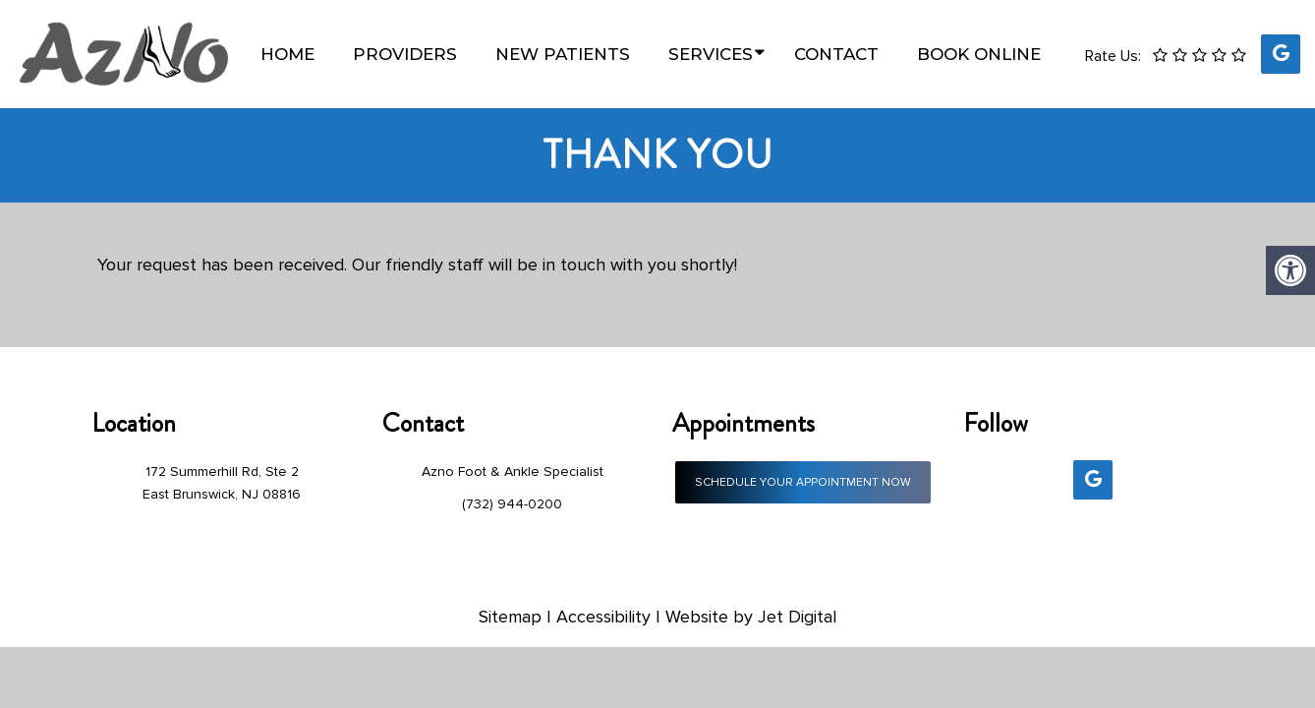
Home (287, 54)
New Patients (562, 54)
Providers (405, 54)
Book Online (979, 54)
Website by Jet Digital (750, 616)
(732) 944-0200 (512, 504)
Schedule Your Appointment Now (803, 482)
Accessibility (603, 616)
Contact (836, 54)
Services (710, 54)
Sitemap (510, 616)
